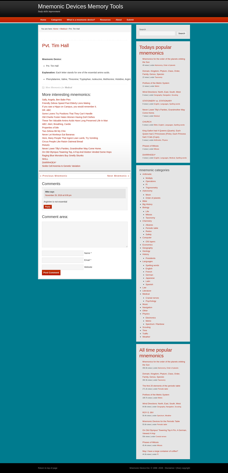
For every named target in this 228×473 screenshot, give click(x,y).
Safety (149, 234)
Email (87, 260)
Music (145, 304)
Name (87, 253)
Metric (157, 86)
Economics (147, 245)
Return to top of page (47, 468)
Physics (165, 140)
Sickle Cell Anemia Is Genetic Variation (61, 166)
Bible (156, 125)
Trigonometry (152, 187)
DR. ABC (46, 110)
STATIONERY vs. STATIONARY (157, 101)
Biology (145, 207)
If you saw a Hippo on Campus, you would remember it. (69, 106)
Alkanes (149, 225)
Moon (148, 195)
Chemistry (147, 221)
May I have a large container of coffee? (160, 451)
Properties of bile (50, 127)
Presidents (150, 258)
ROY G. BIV (148, 412)
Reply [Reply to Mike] (47, 207)
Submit (130, 20)
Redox (149, 231)
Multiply (149, 178)
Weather (146, 337)
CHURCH (146, 122)
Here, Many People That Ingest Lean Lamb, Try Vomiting (70, 138)
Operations (151, 181)
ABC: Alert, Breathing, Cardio (56, 124)
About (119, 20)
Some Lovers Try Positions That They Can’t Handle (67, 113)
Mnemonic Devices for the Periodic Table (161, 421)
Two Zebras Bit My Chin (54, 131)
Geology (146, 251)
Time (144, 330)
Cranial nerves (152, 298)
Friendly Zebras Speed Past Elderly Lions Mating (66, 103)
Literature (146, 291)
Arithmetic (157, 140)
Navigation (167, 95)
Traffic (145, 333)
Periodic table (152, 228)
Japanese (150, 278)
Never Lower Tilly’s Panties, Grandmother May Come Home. (71, 148)
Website (88, 267)
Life (147, 211)
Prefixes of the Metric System (155, 83)
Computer (147, 237)
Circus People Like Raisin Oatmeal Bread (62, 141)
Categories (56, 20)
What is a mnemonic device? (81, 20)
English (156, 104)
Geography (158, 95)
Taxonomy (158, 77)
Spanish (149, 284)
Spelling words (174, 104)
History (145, 254)
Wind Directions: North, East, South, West (161, 92)
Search (142, 29)
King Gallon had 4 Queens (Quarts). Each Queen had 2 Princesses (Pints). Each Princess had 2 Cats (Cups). (164, 133)
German (149, 275)
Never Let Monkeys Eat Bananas (58, 134)
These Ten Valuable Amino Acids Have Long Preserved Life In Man (75, 120)
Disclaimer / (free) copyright (177, 468)
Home (43, 20)
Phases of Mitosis (150, 146)
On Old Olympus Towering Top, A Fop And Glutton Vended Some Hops (76, 152)
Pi (147, 184)
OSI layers (150, 241)
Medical (68, 87)
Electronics (151, 318)
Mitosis (156, 149)
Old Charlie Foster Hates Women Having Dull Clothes (68, 117)
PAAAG (46, 145)
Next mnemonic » (118, 176)
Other (145, 310)
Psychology (151, 301)
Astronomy (159, 65)
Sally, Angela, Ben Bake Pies (56, 99)
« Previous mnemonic (53, 176)
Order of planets (169, 65)
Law (144, 287)
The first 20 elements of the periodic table (161, 386)
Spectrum (160, 416)
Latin (148, 281)
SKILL (45, 159)
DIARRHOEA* (49, 162)
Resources (105, 20)
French (149, 272)
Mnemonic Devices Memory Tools (80, 6)
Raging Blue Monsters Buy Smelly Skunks (62, 155)
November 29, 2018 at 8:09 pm (58, 195)
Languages (164, 104)
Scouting (175, 95)
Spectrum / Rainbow (155, 324)
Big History (147, 204)
